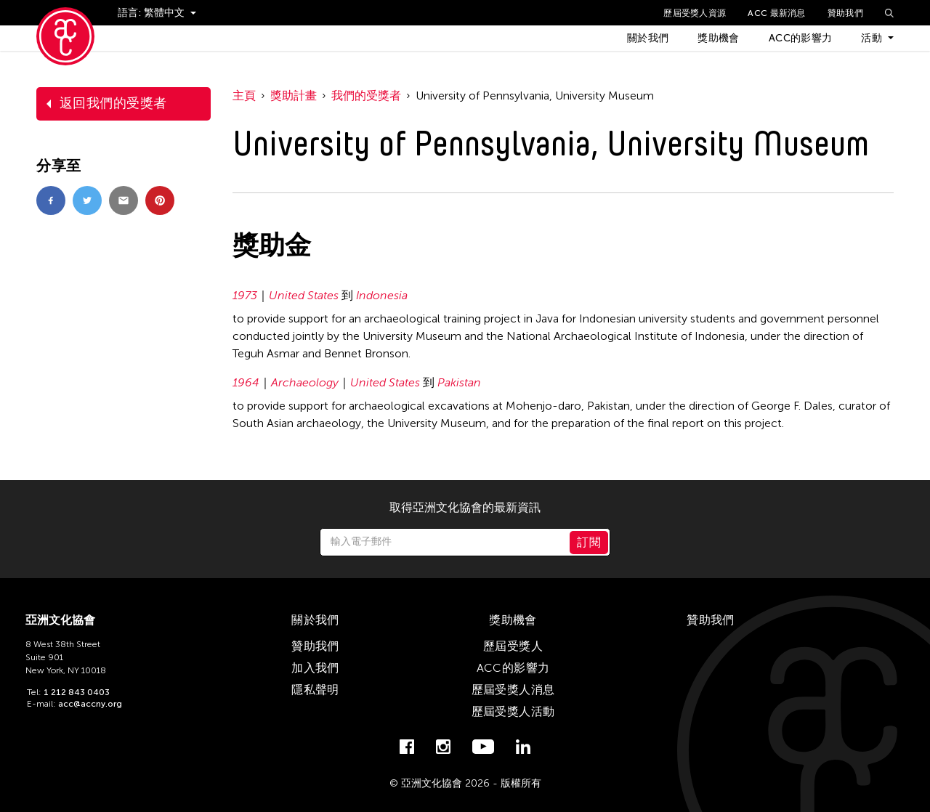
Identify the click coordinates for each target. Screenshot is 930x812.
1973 (244, 295)
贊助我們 (845, 13)
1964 (245, 382)
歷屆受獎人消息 (513, 690)
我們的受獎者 (366, 95)
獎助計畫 (293, 95)
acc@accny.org (90, 704)
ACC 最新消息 (776, 13)
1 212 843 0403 (77, 692)
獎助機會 (718, 38)
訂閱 (589, 542)
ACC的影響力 (800, 38)
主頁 (244, 95)
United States (304, 295)
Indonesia (382, 295)
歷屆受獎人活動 (513, 711)
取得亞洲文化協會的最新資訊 (465, 507)
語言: (131, 13)
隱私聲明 (315, 690)
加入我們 (315, 668)
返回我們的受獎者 (113, 103)
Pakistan (459, 382)
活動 (871, 38)
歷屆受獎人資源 (694, 13)
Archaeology (305, 382)
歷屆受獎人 (513, 646)
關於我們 (647, 38)
